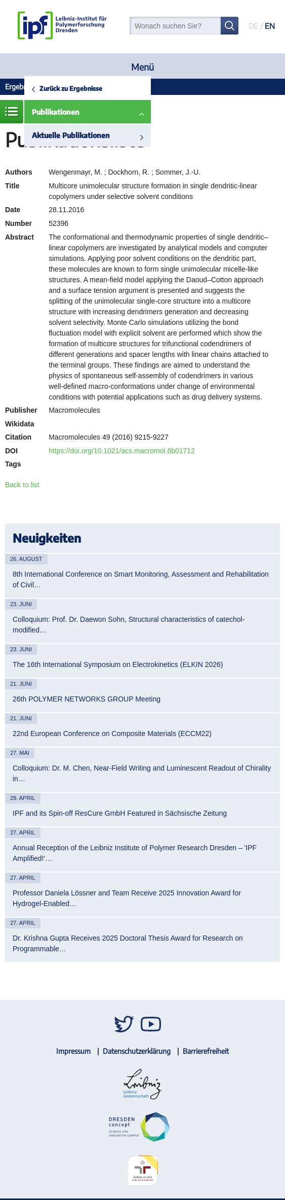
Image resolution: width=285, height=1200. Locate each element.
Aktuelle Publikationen (71, 135)
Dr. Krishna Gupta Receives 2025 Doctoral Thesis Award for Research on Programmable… (128, 943)
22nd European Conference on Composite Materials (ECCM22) (112, 733)
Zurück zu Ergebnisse (70, 88)
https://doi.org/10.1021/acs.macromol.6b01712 (122, 451)
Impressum (73, 1051)
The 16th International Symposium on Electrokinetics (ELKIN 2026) (118, 664)
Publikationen (55, 112)
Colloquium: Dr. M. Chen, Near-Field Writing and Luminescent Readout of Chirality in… (142, 773)
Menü (142, 67)
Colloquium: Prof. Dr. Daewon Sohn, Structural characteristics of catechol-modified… (129, 624)
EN (270, 25)
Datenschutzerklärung (137, 1051)
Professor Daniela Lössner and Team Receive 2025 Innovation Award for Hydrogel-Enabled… (127, 898)
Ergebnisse (21, 86)
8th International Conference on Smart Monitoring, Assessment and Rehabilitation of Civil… (141, 579)
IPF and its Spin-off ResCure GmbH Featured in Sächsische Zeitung (120, 813)
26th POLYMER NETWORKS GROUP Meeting (86, 699)
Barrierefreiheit (206, 1051)
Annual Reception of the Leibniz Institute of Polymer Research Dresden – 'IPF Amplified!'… (135, 853)
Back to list (22, 485)
